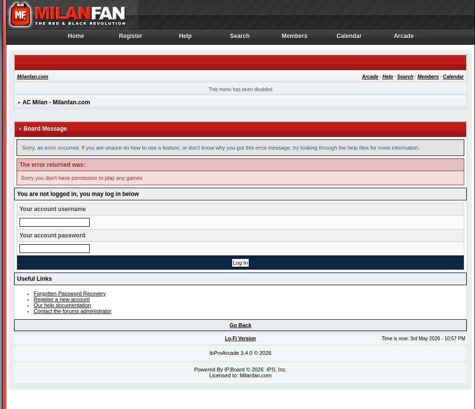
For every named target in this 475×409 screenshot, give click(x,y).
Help (185, 38)
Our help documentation (62, 305)
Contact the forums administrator (73, 311)
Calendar (349, 38)
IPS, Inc (275, 369)
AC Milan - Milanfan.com (56, 102)
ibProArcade (224, 353)
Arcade (404, 38)
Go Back (241, 325)
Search (240, 38)
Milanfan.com (32, 76)
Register (131, 38)
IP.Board (234, 369)
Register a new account (62, 299)
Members (295, 38)
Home (76, 38)
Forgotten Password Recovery (70, 293)
